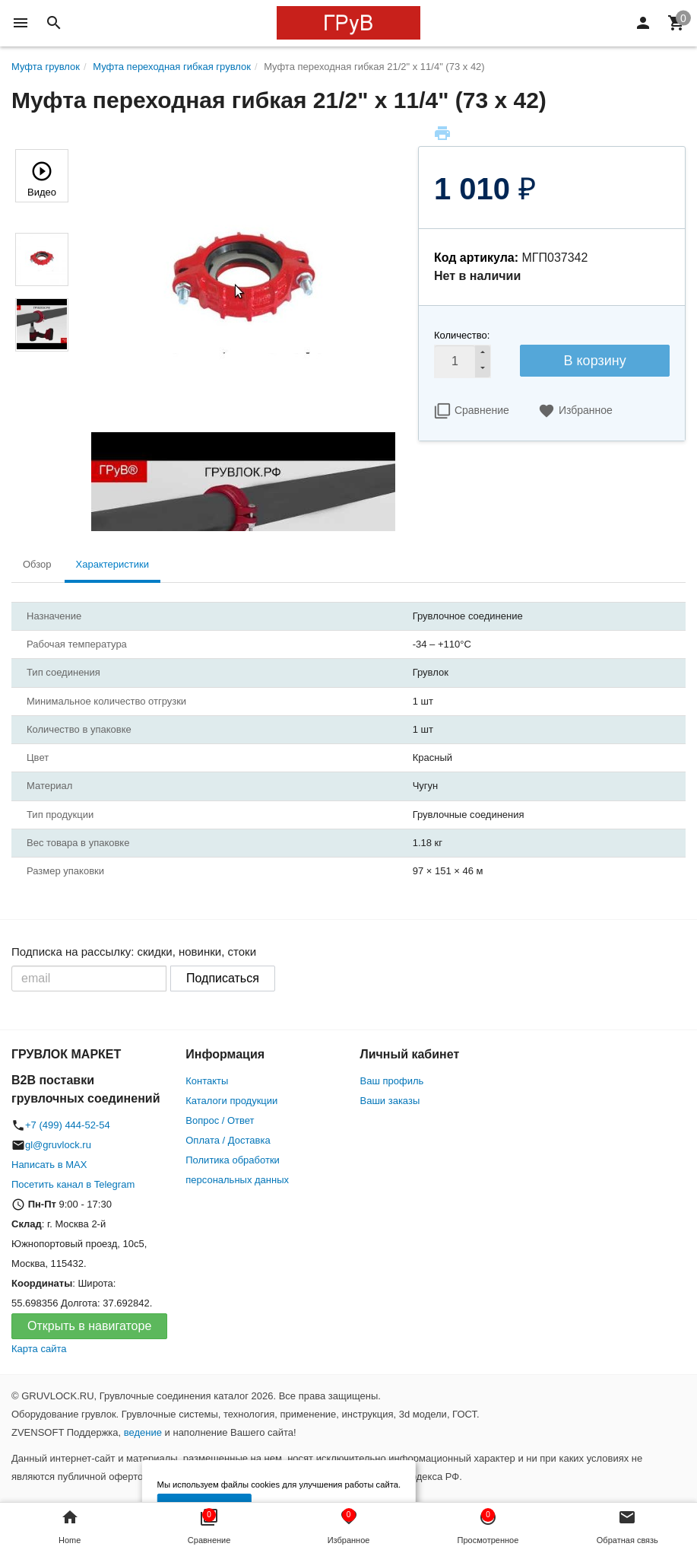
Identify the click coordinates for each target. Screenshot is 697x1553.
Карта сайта (38, 1348)
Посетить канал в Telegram (73, 1184)
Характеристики (112, 564)
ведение (143, 1432)
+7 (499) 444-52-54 (67, 1125)
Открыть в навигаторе (89, 1325)
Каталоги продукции (231, 1100)
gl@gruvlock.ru (58, 1144)
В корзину (595, 360)
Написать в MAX (49, 1164)
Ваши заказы (390, 1100)
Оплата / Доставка (227, 1140)
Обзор (37, 564)
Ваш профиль (392, 1081)
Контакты (206, 1081)
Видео (41, 178)
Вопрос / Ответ (219, 1120)
